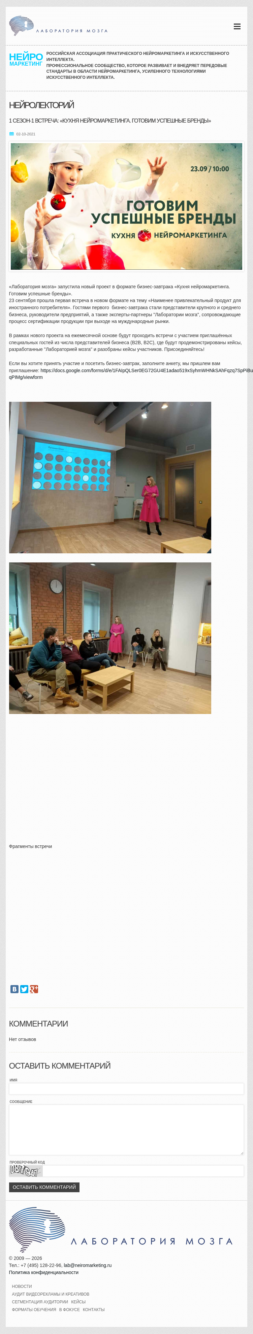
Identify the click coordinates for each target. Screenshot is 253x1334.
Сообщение (21, 1102)
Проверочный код (27, 1162)
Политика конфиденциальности (44, 1272)
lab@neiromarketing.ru (88, 1265)
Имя (14, 1080)
